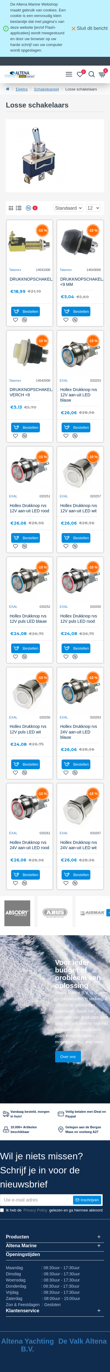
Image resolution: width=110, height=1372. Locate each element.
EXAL (64, 380)
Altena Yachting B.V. (27, 1345)
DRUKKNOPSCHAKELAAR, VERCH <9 (36, 392)
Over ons (68, 1056)
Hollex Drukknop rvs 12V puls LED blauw (28, 619)
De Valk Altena (82, 1341)
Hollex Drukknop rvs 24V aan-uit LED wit (78, 845)
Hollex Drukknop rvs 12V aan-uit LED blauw (78, 394)
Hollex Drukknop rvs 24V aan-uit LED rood (29, 845)
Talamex (15, 270)
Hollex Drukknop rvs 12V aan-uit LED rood (29, 508)
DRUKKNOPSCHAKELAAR (35, 279)
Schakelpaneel (46, 89)
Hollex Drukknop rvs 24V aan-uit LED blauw (78, 731)
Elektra (22, 89)
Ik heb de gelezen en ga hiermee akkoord (51, 1210)
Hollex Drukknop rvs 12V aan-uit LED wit (78, 508)
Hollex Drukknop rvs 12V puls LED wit (28, 729)
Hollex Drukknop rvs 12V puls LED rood (78, 619)
